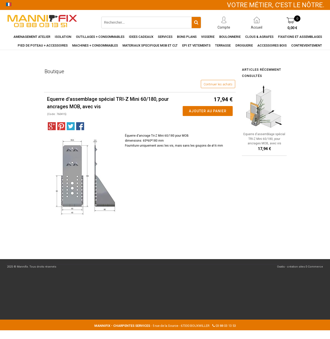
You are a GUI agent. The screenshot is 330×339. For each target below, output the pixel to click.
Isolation (63, 37)
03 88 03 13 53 (226, 326)
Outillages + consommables (100, 37)
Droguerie (244, 45)
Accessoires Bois (272, 45)
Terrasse (223, 45)
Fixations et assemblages (300, 37)
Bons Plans (187, 37)
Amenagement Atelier (31, 37)
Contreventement (306, 45)
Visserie (208, 37)
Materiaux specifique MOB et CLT (150, 45)
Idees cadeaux (141, 37)
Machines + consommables (95, 45)
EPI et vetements (196, 45)
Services (165, 37)
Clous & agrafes (259, 37)
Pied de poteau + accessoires (43, 45)
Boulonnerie (230, 37)
